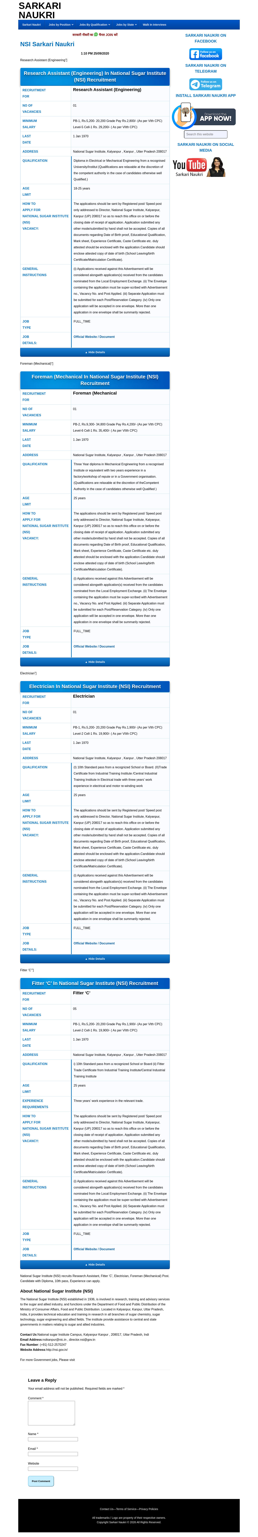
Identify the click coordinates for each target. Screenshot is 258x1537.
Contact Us (106, 1513)
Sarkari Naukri (40, 10)
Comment (36, 1398)
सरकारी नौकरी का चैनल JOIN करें (94, 35)
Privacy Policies (148, 1513)
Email (33, 1453)
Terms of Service (126, 1513)
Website (33, 1468)
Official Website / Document (94, 336)
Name (33, 1438)
